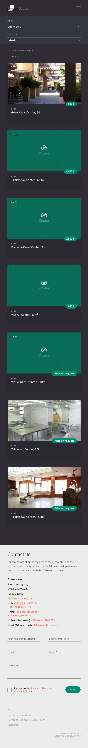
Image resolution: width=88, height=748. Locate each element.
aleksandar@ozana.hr (45, 625)
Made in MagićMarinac (68, 735)
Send (73, 689)
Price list (12, 710)
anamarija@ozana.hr (19, 615)
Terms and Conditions (20, 715)
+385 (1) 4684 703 (22, 598)
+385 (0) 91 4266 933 (19, 607)
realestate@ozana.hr (28, 612)
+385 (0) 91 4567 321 (25, 603)
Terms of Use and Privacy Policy (33, 690)
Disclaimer (13, 724)
